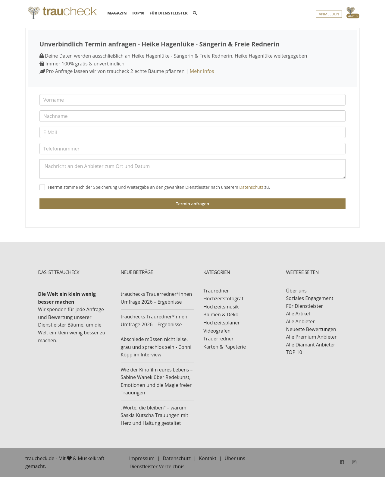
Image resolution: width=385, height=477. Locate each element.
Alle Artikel (298, 313)
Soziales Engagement (309, 298)
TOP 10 (294, 352)
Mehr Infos (202, 71)
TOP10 (138, 13)
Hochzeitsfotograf (223, 298)
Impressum (142, 458)
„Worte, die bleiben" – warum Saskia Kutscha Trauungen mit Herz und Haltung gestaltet (154, 415)
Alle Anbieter (300, 321)
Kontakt (207, 458)
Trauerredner (218, 338)
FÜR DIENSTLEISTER (168, 13)
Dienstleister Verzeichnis (157, 466)
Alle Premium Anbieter (311, 336)
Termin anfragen (192, 204)
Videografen (216, 330)
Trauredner (216, 290)
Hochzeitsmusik (221, 306)
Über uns (296, 290)
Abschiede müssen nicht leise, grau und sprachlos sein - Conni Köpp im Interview (156, 347)
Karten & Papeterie (224, 346)
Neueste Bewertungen (311, 329)
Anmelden (329, 14)
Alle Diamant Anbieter (310, 344)
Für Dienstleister (304, 306)
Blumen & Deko (220, 314)
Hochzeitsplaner (221, 322)
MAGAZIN (117, 13)
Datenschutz (251, 187)
